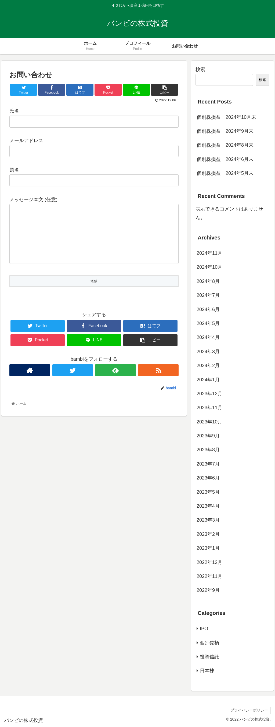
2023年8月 (208, 449)
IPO (204, 628)
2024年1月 (208, 379)
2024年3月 (208, 351)
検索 (200, 69)
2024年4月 (208, 337)
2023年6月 (208, 478)
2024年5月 (208, 323)
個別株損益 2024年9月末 (225, 131)
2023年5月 (208, 492)
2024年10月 (209, 267)
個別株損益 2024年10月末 (226, 117)
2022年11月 (209, 576)
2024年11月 (209, 253)
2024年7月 (208, 295)
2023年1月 (208, 548)
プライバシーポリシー (249, 710)
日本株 (207, 670)
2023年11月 (209, 407)
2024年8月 (208, 281)
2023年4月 (208, 506)
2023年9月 (208, 435)
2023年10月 (209, 422)
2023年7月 (208, 464)
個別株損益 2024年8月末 (225, 145)
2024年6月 (208, 309)
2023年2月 (208, 534)
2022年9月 (208, 590)
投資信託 (209, 656)
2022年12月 (209, 562)
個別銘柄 (209, 642)
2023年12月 (209, 393)
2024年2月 (208, 365)
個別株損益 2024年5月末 (225, 173)
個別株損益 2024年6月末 (225, 159)
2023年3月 (208, 520)
